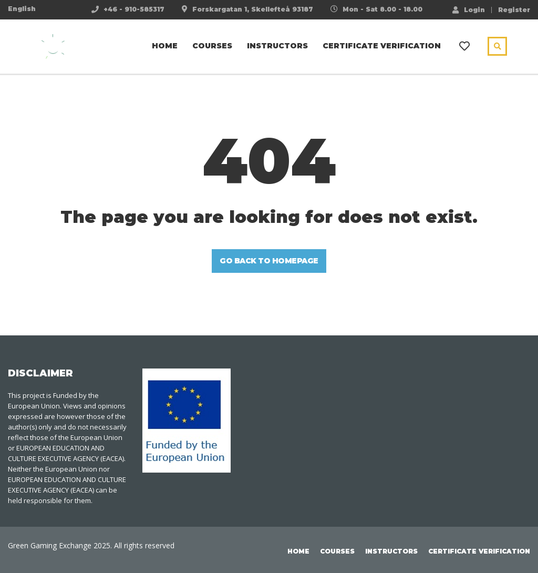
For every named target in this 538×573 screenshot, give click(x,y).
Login (468, 9)
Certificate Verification (382, 45)
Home (165, 45)
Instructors (277, 45)
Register (514, 10)
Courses (212, 45)
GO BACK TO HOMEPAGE (269, 260)
